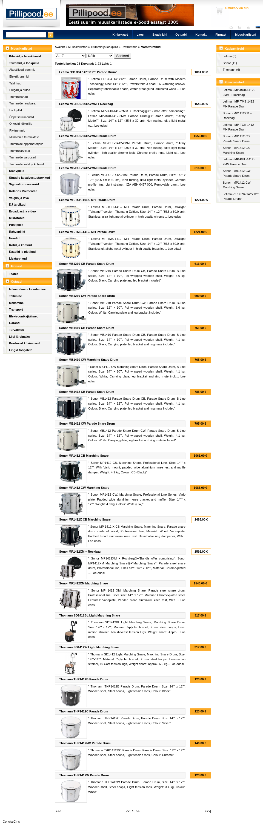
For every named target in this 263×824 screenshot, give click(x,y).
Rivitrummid (17, 130)
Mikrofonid (16, 218)
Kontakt (201, 34)
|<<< (58, 811)
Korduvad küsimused (24, 343)
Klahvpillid (16, 170)
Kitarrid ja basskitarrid (25, 56)
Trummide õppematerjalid (26, 144)
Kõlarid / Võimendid (23, 191)
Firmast (220, 34)
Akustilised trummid (22, 69)
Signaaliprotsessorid (24, 184)
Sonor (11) (230, 63)
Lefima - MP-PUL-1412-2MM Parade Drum (239, 162)
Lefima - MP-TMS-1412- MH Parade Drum (239, 104)
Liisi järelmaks (19, 336)
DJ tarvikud (17, 204)
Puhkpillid (16, 224)
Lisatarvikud (18, 258)
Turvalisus (16, 329)
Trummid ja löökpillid (24, 63)
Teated (14, 273)
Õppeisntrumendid (21, 117)
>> (138, 811)
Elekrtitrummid (18, 76)
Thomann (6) (231, 69)
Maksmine (16, 303)
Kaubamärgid (234, 48)
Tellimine (15, 296)
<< (128, 811)
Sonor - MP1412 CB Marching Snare (236, 150)
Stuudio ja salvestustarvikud (29, 177)
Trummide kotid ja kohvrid (26, 164)
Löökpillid (15, 110)
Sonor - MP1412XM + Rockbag (237, 116)
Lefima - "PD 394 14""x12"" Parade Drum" (241, 196)
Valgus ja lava (19, 198)
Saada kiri (241, 27)
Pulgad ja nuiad (19, 90)
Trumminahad (18, 96)
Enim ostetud (234, 82)
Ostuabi (181, 34)
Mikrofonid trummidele (24, 137)
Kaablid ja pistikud (22, 251)
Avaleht (232, 27)
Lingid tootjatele (20, 350)
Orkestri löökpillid (20, 123)
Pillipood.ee (31, 15)
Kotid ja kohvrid (20, 245)
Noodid (14, 238)
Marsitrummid (151, 47)
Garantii (15, 323)
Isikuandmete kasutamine (27, 289)
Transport (16, 309)
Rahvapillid (17, 231)
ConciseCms (11, 821)
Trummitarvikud (19, 150)
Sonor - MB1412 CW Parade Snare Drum (236, 173)
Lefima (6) (229, 56)
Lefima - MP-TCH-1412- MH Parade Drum (239, 127)
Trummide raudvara (22, 103)
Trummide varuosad (22, 157)
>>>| (208, 811)
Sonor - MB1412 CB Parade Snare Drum (236, 139)
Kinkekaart (120, 34)
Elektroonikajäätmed (24, 316)
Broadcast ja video (22, 211)
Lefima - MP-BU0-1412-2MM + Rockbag (239, 92)
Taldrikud (15, 83)
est (257, 27)
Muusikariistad (245, 34)
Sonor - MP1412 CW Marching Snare (236, 185)
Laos (140, 34)
